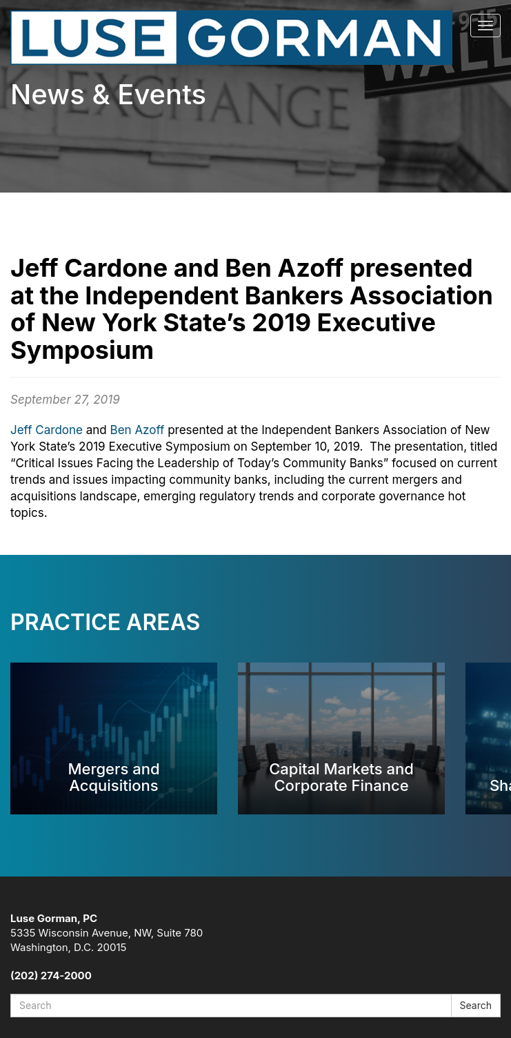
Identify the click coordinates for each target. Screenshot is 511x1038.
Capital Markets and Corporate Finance (341, 777)
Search (476, 1005)
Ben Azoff (137, 430)
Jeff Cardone (46, 430)
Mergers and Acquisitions (113, 777)
